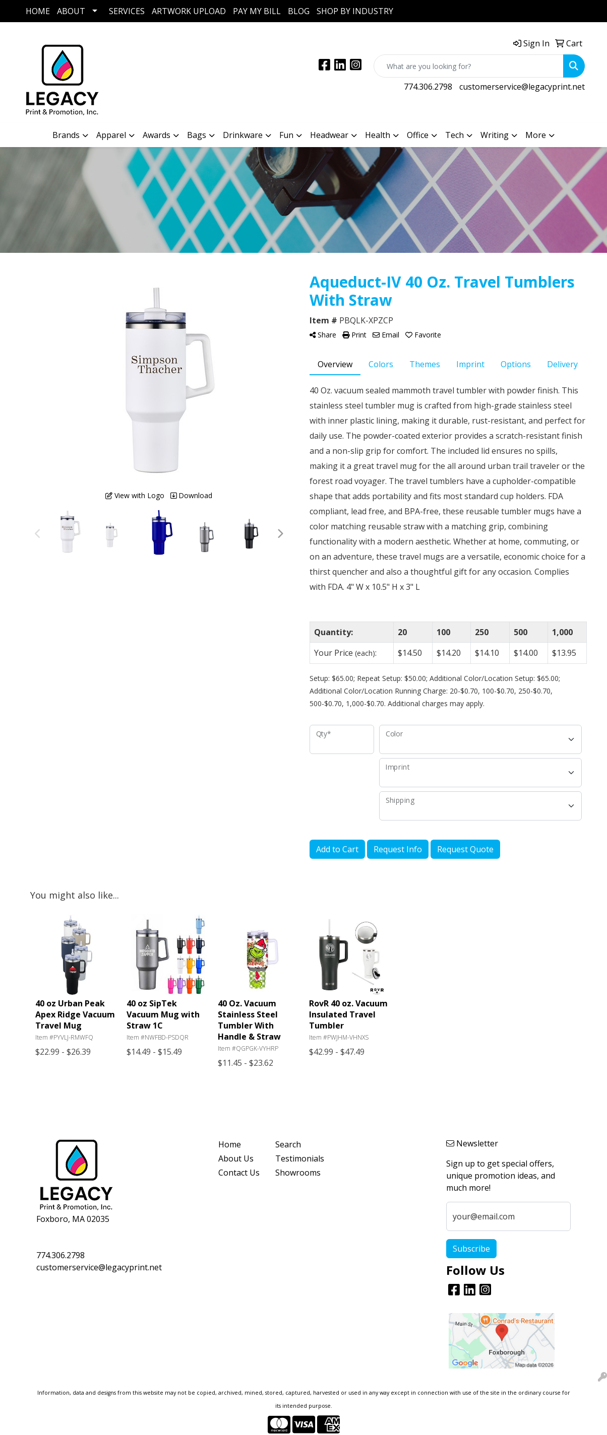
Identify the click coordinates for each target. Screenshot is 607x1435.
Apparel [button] (111, 135)
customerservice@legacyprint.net (522, 86)
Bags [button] (196, 135)
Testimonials (297, 1158)
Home (229, 1144)
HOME (38, 11)
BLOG (299, 11)
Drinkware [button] (243, 135)
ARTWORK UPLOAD (189, 11)
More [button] (535, 135)
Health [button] (377, 135)
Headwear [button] (329, 135)
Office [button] (418, 135)
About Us (236, 1158)
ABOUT (71, 11)
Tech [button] (454, 135)
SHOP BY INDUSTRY (355, 11)
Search (288, 1144)
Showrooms (297, 1172)
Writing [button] (494, 135)
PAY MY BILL (257, 11)
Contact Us (239, 1172)
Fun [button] (286, 135)
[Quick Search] (469, 66)
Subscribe (471, 1248)
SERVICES (127, 11)
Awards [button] (156, 135)
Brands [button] (66, 135)
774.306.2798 (428, 86)
